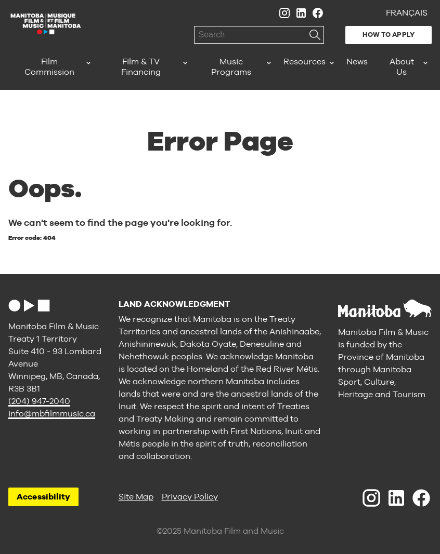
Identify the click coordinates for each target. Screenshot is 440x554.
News (357, 61)
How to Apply (389, 34)
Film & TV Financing (141, 67)
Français (407, 13)
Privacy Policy (190, 497)
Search (315, 34)
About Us (402, 67)
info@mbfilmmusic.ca (51, 413)
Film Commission (49, 67)
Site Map (136, 497)
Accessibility (43, 497)
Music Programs (231, 67)
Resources (304, 61)
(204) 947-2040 (39, 401)
